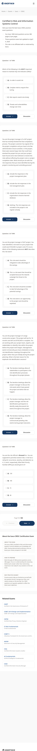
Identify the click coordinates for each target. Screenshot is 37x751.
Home (4, 11)
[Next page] (27, 523)
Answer (10, 116)
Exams (10, 11)
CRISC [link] (23, 11)
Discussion (26, 116)
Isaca (16, 11)
